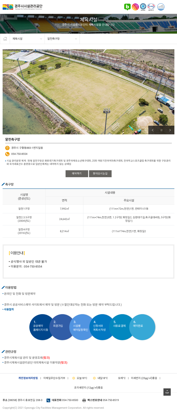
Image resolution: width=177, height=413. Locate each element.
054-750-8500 (70, 400)
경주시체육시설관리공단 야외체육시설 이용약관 (35, 362)
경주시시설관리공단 (22, 7)
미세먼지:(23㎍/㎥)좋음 (144, 378)
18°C (79, 378)
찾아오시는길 (100, 173)
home (5, 39)
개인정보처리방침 (28, 378)
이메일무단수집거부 (54, 378)
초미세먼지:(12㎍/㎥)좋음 (88, 387)
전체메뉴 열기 (170, 7)
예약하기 (77, 173)
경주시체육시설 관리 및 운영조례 (27, 357)
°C (119, 378)
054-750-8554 (19, 154)
